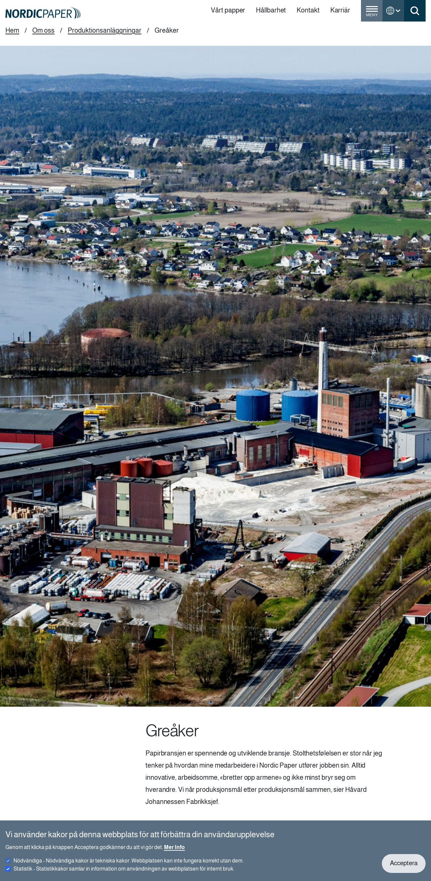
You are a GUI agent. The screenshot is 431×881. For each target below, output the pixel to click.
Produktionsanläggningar (104, 30)
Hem (12, 30)
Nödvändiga (128, 864)
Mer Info (174, 850)
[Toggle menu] (372, 13)
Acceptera (404, 866)
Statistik (123, 872)
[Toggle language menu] (393, 11)
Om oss (43, 30)
